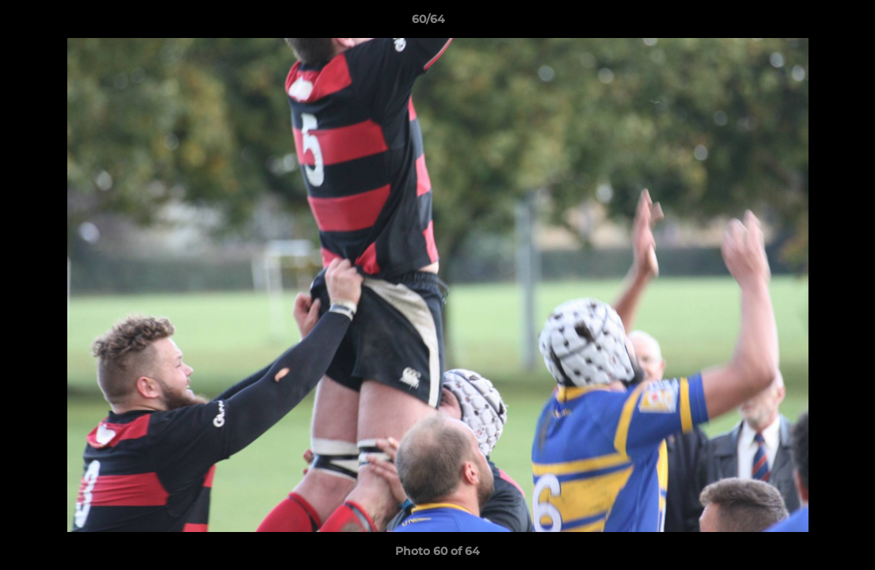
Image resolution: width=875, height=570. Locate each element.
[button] (808, 23)
